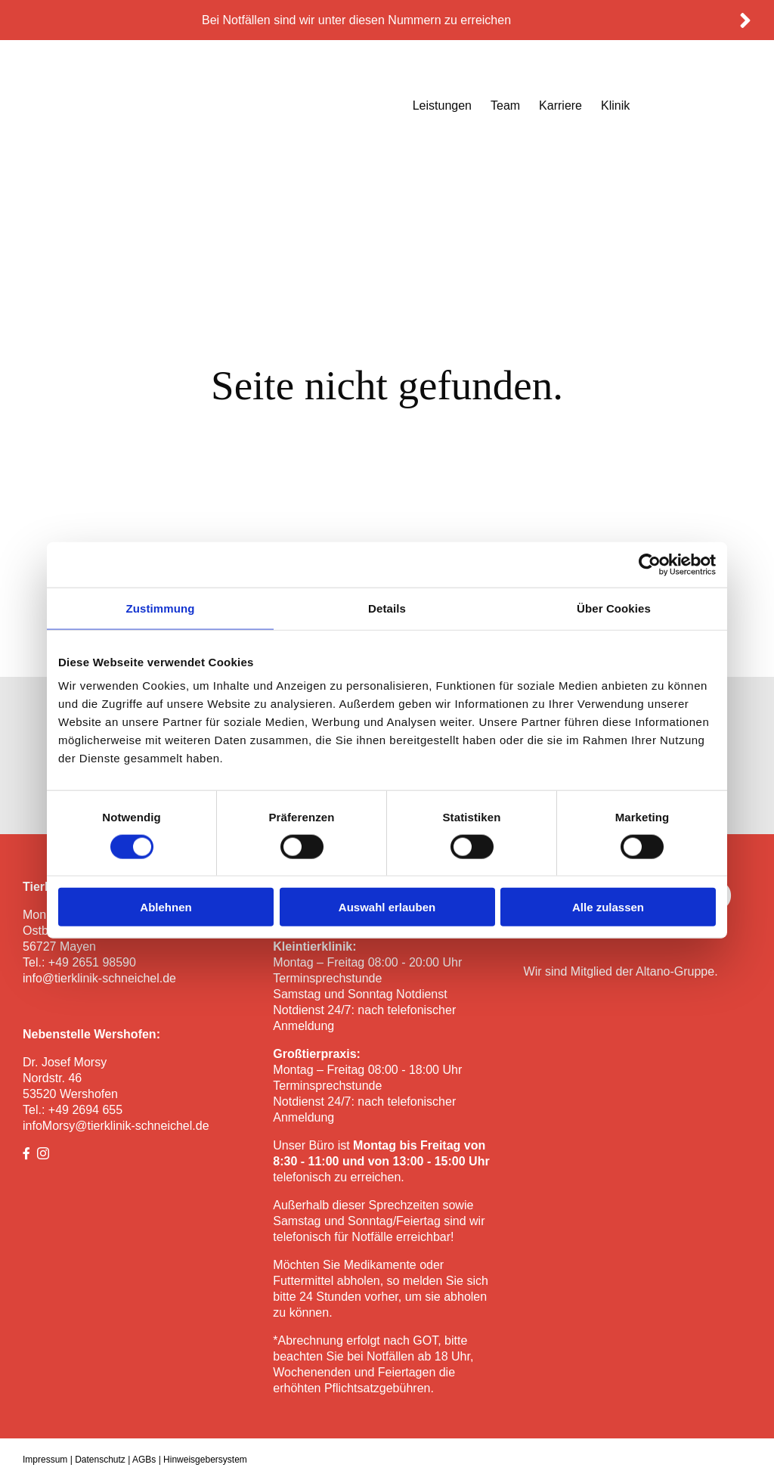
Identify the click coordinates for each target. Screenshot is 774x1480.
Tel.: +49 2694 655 (72, 1109)
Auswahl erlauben (387, 907)
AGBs (144, 1459)
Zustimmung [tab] (160, 607)
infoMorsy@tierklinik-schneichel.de (116, 1125)
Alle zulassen (608, 907)
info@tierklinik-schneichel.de (99, 978)
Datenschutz (100, 1459)
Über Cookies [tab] (614, 607)
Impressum (45, 1459)
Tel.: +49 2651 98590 (79, 962)
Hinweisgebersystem (205, 1459)
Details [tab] (387, 607)
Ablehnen (165, 907)
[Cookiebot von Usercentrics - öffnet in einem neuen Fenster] (650, 564)
